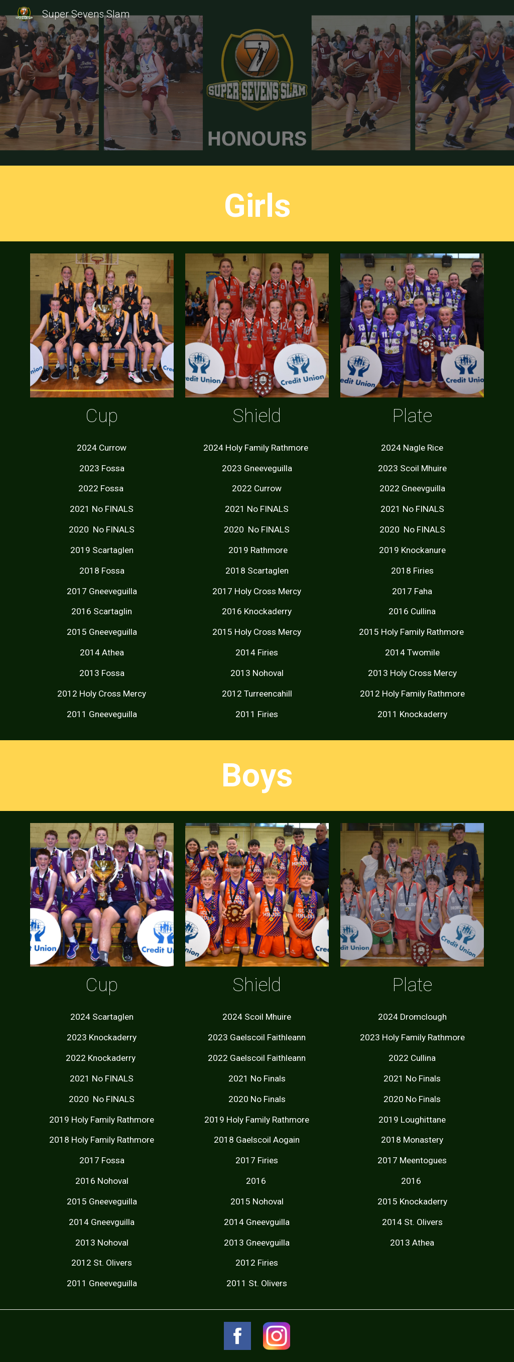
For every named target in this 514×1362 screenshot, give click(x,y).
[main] (257, 206)
